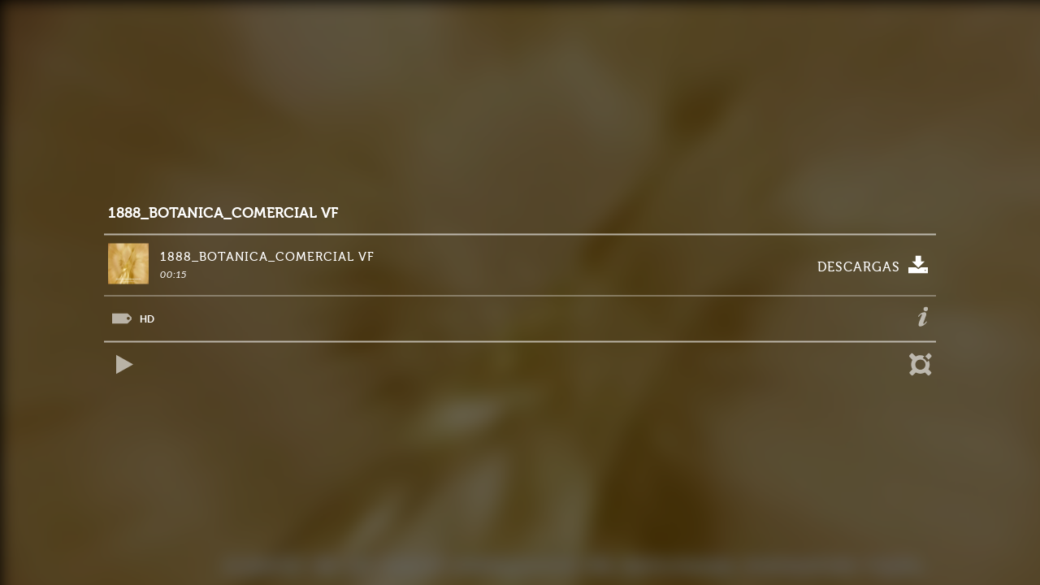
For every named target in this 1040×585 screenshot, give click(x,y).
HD (147, 319)
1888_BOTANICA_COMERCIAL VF (223, 213)
